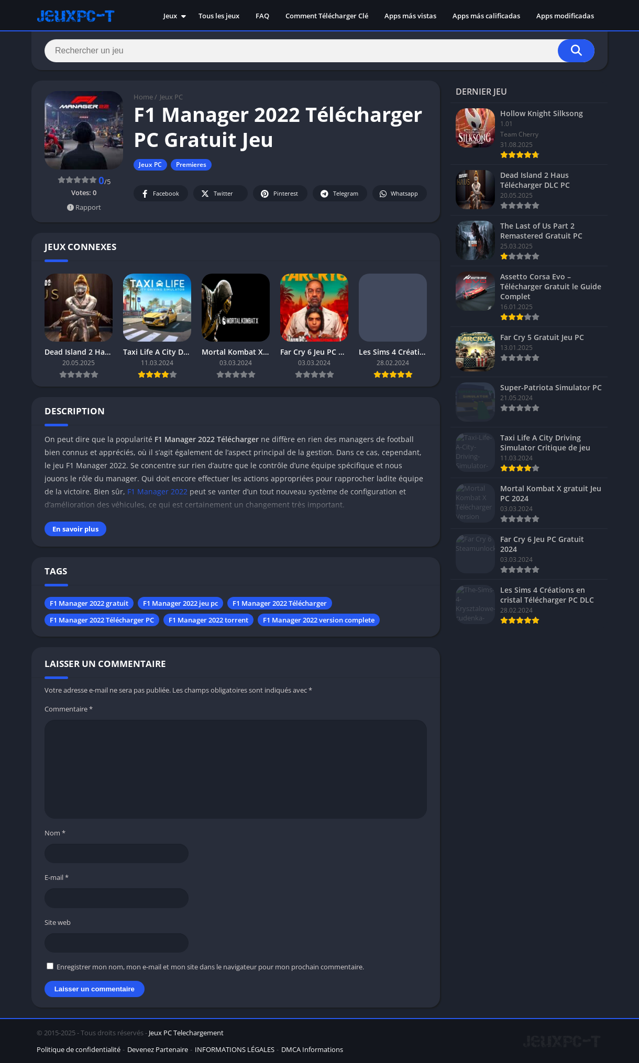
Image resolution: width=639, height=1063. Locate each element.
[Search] (319, 50)
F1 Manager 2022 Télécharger (280, 603)
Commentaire (69, 709)
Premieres (191, 164)
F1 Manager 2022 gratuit (89, 603)
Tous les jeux (219, 15)
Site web (58, 922)
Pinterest (278, 194)
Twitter (216, 194)
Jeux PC (171, 96)
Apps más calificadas (486, 15)
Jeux (170, 15)
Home (143, 96)
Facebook (159, 194)
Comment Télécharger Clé (326, 15)
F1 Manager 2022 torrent (208, 620)
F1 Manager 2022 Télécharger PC (102, 620)
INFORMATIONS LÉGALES (234, 1049)
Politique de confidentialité (78, 1049)
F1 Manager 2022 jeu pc (180, 603)
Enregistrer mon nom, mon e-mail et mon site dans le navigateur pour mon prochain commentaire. (210, 966)
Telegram (338, 194)
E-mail (57, 877)
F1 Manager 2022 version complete (318, 620)
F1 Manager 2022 (157, 491)
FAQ (262, 15)
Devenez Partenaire (157, 1049)
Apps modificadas (565, 15)
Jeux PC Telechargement (186, 1032)
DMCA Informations (312, 1049)
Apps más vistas (410, 15)
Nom (55, 833)
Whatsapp (398, 194)
